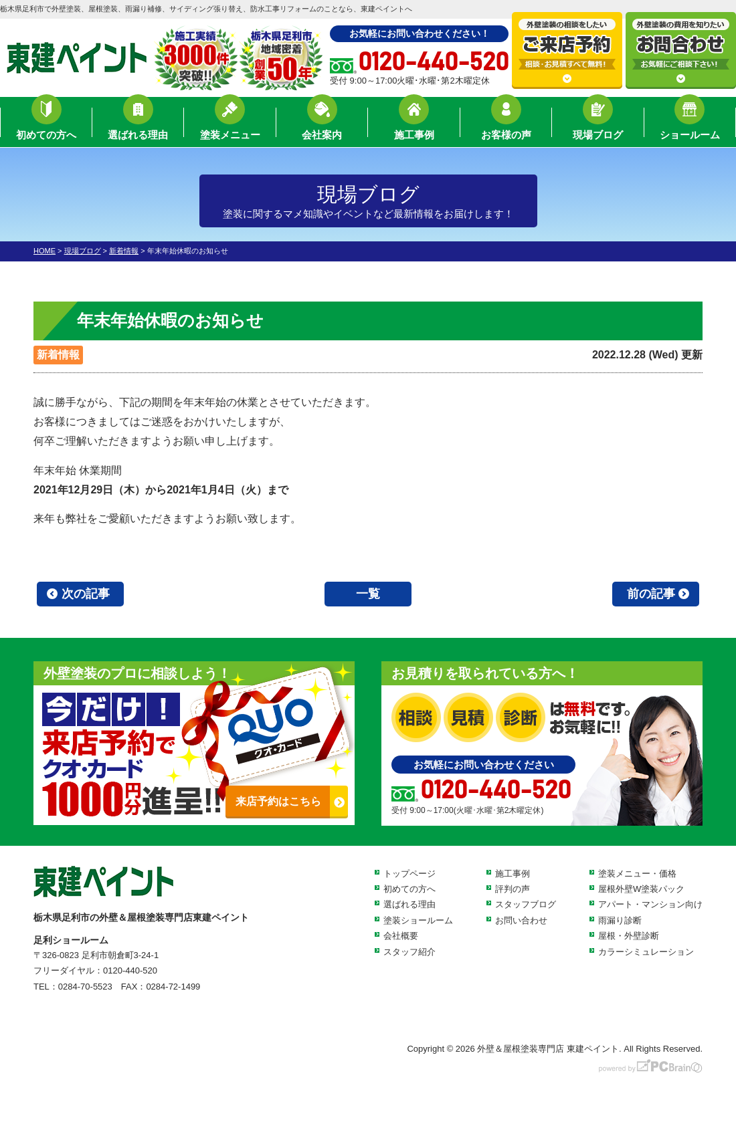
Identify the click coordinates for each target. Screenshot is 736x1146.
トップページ (409, 874)
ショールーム (690, 124)
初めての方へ (46, 124)
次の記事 (86, 593)
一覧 (368, 593)
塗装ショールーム (418, 920)
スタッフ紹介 (409, 952)
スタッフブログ (525, 904)
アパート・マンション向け (650, 904)
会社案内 (322, 124)
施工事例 (414, 124)
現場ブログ (598, 124)
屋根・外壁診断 (628, 936)
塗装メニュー (230, 124)
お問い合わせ (521, 920)
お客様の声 (506, 124)
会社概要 (400, 936)
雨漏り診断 (620, 920)
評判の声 (512, 889)
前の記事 (651, 593)
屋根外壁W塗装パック (641, 889)
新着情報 (58, 354)
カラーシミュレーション (646, 952)
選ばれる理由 (138, 124)
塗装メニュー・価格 (637, 874)
